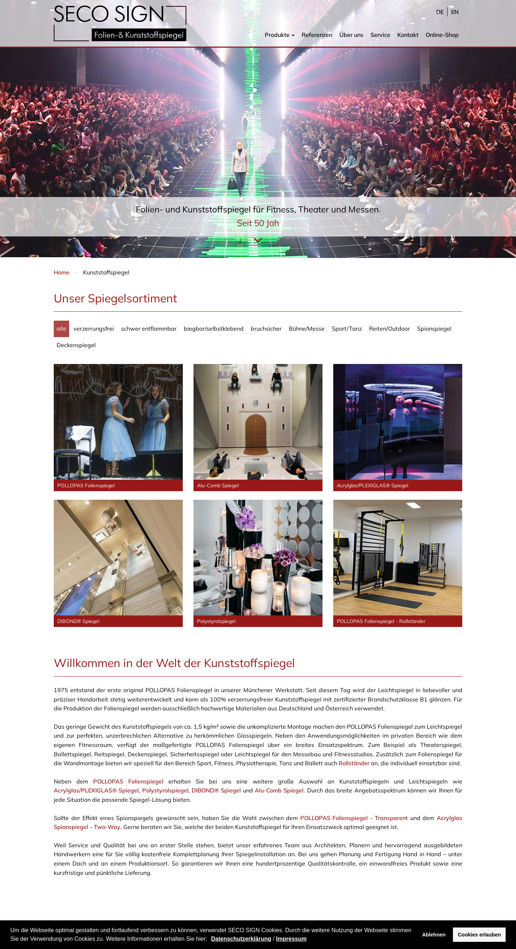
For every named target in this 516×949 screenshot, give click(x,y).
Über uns (351, 34)
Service (380, 34)
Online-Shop (442, 34)
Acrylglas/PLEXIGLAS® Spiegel (96, 790)
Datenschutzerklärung (241, 939)
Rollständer (354, 763)
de (440, 11)
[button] (210, 940)
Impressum (291, 939)
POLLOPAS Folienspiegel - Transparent (354, 817)
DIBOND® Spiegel (216, 790)
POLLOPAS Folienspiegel (128, 781)
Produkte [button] (280, 34)
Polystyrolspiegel (165, 790)
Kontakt (408, 34)
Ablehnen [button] (434, 935)
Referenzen (317, 34)
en (455, 11)
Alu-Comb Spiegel (279, 790)
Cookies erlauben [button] (479, 935)
